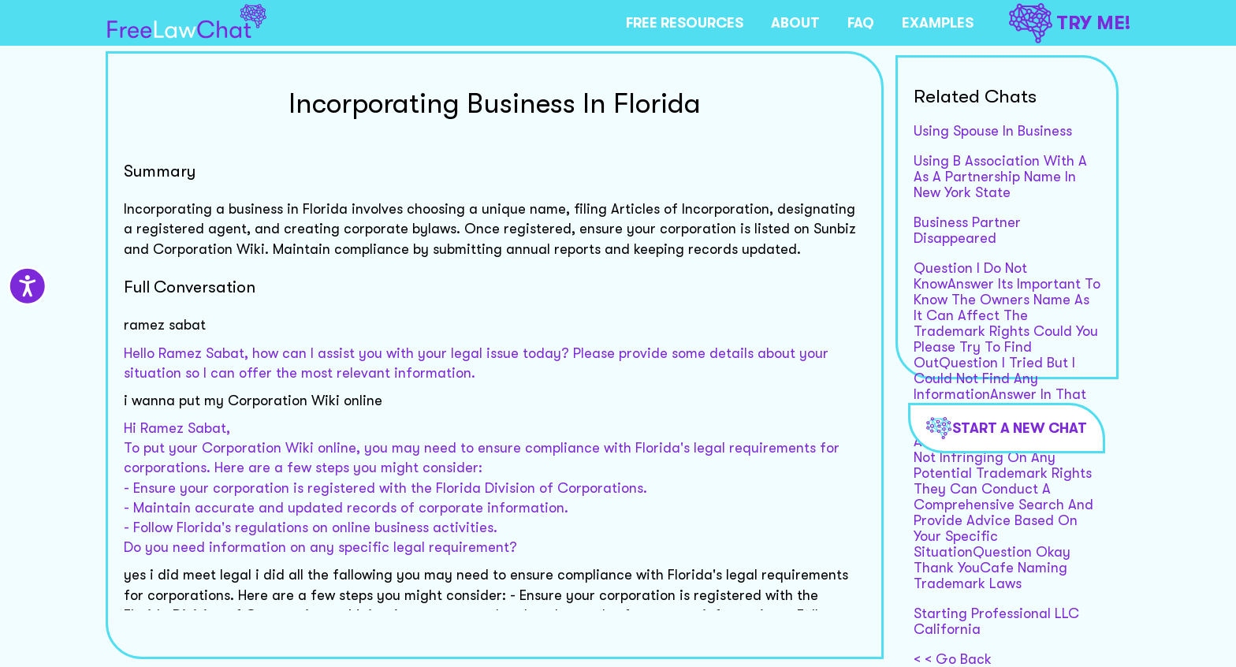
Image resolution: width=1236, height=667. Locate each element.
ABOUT (795, 23)
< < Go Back (953, 659)
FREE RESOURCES (684, 23)
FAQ (860, 23)
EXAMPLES (938, 23)
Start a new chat (1006, 428)
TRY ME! (1069, 23)
